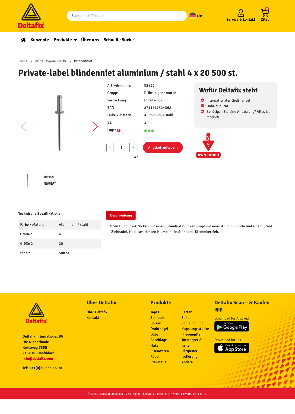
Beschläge (158, 340)
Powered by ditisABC (194, 393)
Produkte (63, 40)
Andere (187, 362)
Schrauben (159, 317)
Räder (155, 356)
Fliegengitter (191, 334)
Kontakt (92, 317)
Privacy (174, 393)
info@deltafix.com (37, 358)
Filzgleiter (189, 351)
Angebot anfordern (163, 147)
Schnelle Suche (119, 40)
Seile (185, 317)
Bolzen (155, 323)
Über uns (90, 40)
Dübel (155, 334)
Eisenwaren (159, 351)
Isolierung (189, 356)
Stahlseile (158, 362)
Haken (155, 345)
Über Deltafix (96, 312)
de (195, 16)
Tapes (154, 312)
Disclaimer (161, 393)
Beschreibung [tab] (121, 215)
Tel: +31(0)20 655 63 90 (42, 368)
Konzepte (39, 40)
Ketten (186, 312)
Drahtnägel (159, 328)
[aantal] (122, 147)
